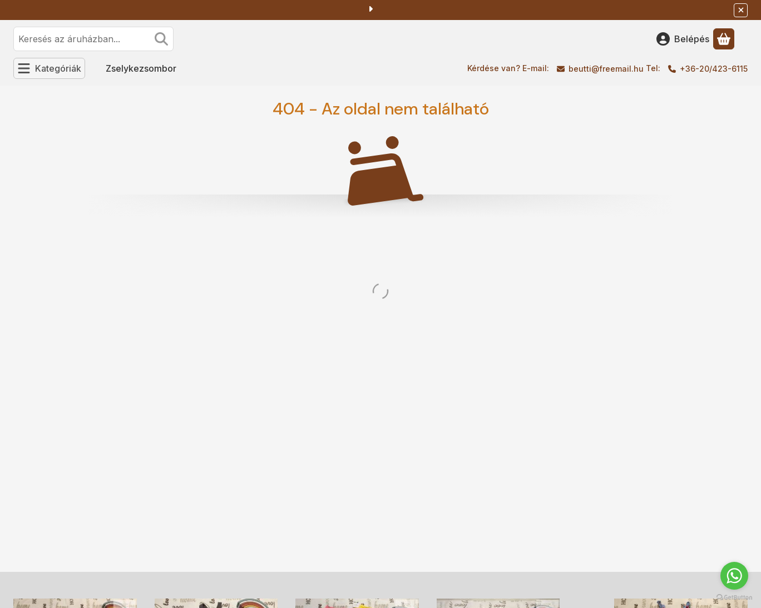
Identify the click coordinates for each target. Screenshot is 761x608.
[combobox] (93, 39)
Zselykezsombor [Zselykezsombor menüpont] (141, 68)
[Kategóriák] (49, 68)
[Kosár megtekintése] (723, 38)
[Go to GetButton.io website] (734, 597)
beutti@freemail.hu (606, 68)
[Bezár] (741, 10)
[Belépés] (683, 38)
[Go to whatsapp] (734, 576)
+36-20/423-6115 (714, 68)
